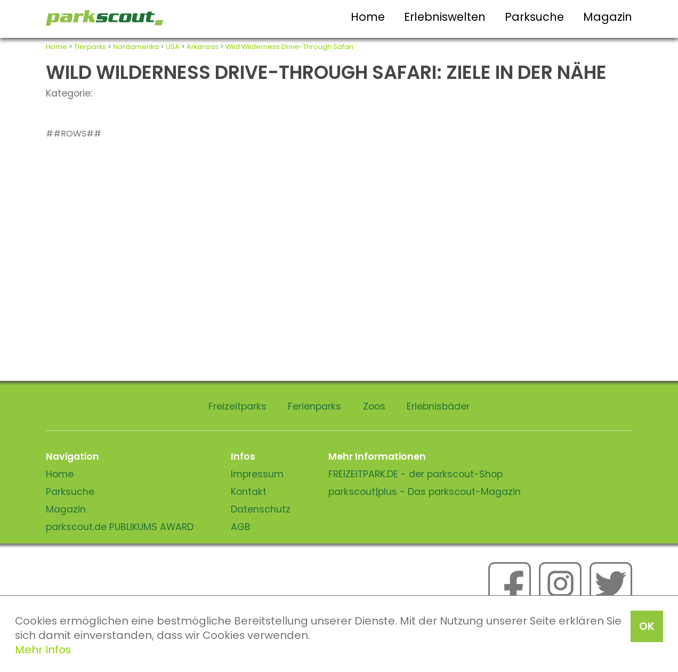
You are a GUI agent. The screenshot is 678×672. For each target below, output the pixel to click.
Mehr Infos (43, 649)
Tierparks (90, 46)
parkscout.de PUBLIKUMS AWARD (119, 527)
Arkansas (203, 46)
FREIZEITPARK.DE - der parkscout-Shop (415, 474)
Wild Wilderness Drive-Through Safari (289, 46)
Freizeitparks (237, 406)
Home (368, 17)
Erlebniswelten (445, 17)
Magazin (607, 17)
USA (173, 46)
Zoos (374, 406)
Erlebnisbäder (438, 406)
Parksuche (534, 17)
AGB (241, 527)
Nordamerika (136, 46)
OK (647, 626)
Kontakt (249, 491)
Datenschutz (260, 509)
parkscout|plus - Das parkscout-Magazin (424, 491)
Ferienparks (314, 406)
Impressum (257, 474)
